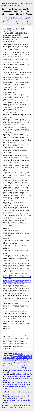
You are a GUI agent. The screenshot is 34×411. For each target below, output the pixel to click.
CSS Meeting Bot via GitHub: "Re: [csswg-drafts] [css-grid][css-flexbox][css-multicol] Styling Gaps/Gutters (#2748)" (17, 358)
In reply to (13, 24)
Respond (27, 18)
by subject (13, 398)
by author (21, 398)
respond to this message (20, 392)
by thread (6, 398)
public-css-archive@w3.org (13, 35)
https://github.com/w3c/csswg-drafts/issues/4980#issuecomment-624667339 (14, 341)
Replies (29, 24)
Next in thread (21, 24)
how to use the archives (14, 400)
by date (28, 396)
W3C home (5, 3)
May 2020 (17, 5)
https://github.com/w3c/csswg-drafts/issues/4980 (13, 70)
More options (7, 20)
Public (21, 3)
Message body (18, 18)
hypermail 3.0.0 (26, 405)
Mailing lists (14, 3)
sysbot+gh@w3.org (9, 31)
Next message (21, 22)
